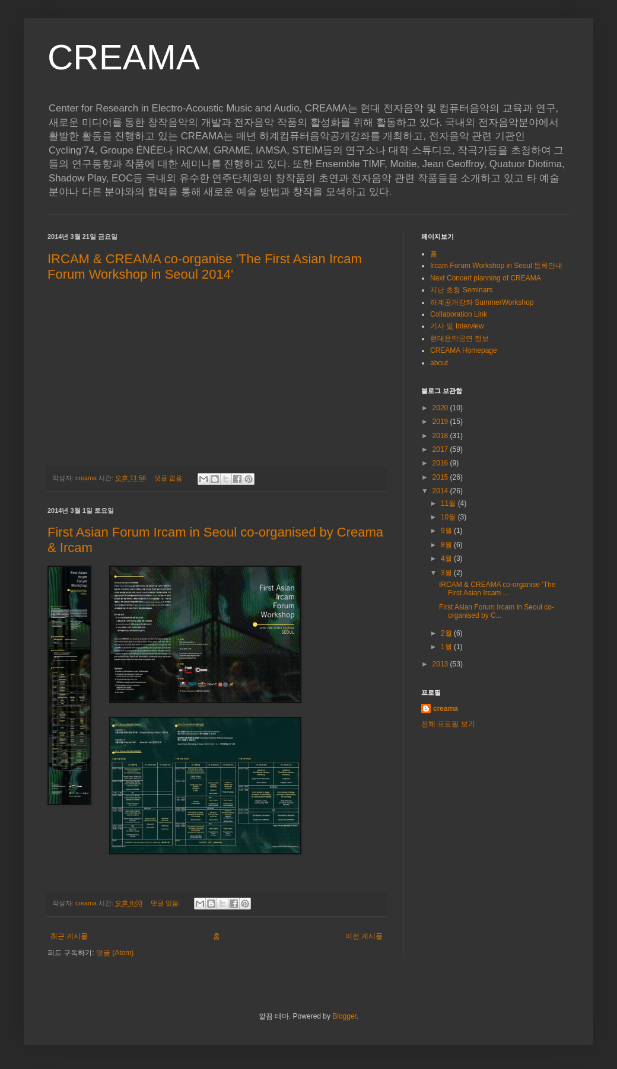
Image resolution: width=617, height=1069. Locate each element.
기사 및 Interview (457, 326)
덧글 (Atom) (114, 953)
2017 (441, 449)
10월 (449, 517)
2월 (447, 633)
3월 (447, 573)
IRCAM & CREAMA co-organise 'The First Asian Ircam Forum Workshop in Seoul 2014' (204, 266)
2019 (441, 421)
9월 (447, 530)
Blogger (344, 1016)
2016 (441, 463)
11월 (449, 503)
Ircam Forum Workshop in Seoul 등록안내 (496, 265)
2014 (441, 491)
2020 (441, 408)
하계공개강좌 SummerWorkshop (481, 302)
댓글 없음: (170, 477)
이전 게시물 (364, 936)
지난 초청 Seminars (461, 290)
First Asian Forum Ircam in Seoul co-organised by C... (496, 611)
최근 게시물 (69, 936)
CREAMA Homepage (463, 350)
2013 (441, 664)
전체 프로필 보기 (448, 724)
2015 (441, 477)
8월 (447, 545)
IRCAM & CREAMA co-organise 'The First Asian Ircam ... (497, 588)
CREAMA (123, 57)
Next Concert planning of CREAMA (485, 278)
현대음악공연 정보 (459, 338)
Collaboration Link (458, 314)
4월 (447, 558)
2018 (441, 436)
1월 (447, 647)
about (439, 363)
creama (445, 708)
